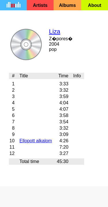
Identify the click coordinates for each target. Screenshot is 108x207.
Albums (67, 5)
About (94, 5)
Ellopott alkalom (35, 140)
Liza (54, 31)
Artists (40, 5)
